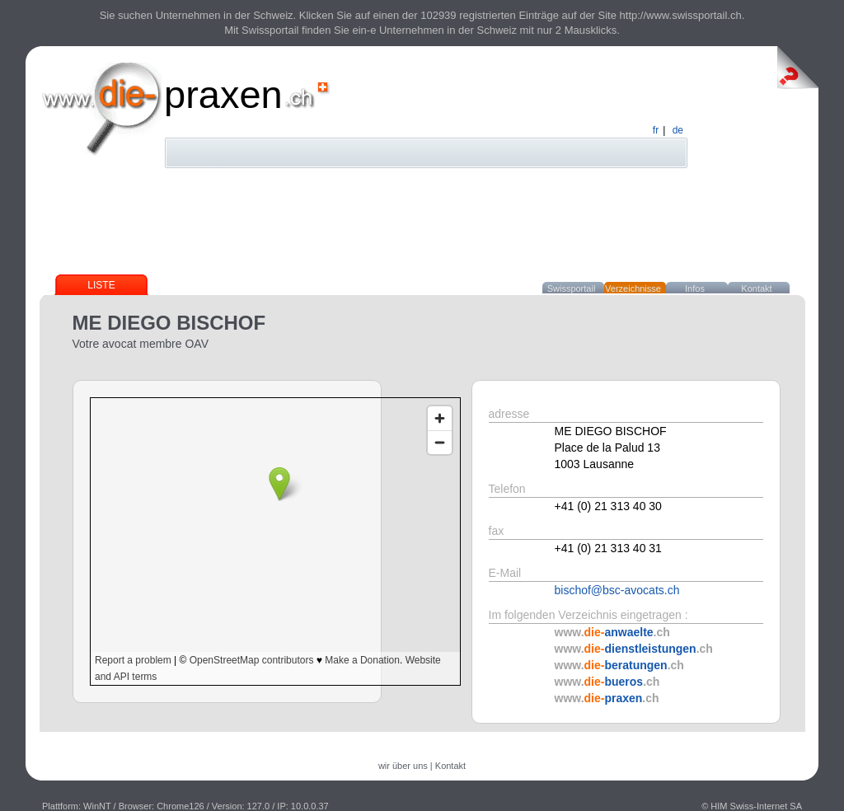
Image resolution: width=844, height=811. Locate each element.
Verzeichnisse (633, 288)
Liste (101, 285)
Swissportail (571, 288)
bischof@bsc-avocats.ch (617, 590)
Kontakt (756, 288)
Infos (695, 288)
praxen (223, 94)
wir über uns (403, 766)
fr (656, 130)
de (678, 130)
